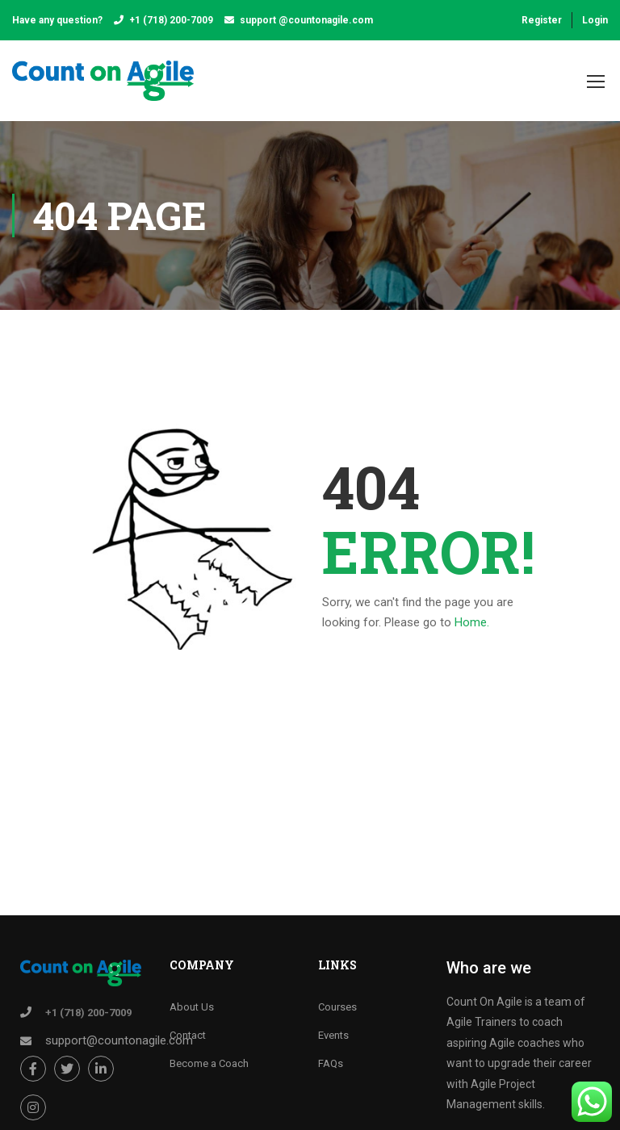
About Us (192, 1007)
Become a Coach (209, 1063)
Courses (337, 1007)
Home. (472, 622)
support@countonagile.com (119, 1040)
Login (595, 20)
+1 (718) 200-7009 (171, 20)
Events (333, 1035)
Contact (188, 1035)
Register (542, 20)
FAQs (330, 1063)
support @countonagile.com (306, 20)
